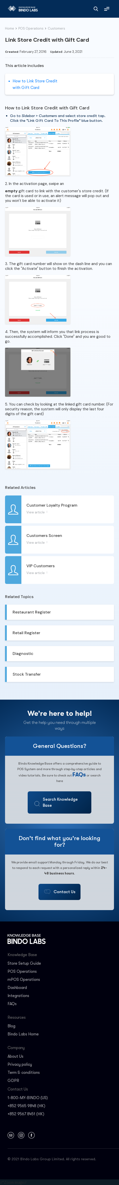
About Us (15, 1056)
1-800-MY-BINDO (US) (28, 1098)
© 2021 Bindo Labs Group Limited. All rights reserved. (52, 1159)
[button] (107, 9)
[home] (21, 9)
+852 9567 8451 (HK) (26, 1114)
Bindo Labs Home (23, 1034)
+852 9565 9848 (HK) (26, 1106)
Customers (56, 28)
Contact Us (64, 892)
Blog (11, 1026)
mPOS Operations (24, 979)
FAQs (79, 774)
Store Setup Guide (24, 963)
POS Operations (31, 28)
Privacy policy (20, 1064)
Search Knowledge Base (60, 802)
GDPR (13, 1080)
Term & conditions (24, 1072)
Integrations (18, 995)
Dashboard (17, 987)
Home (9, 28)
